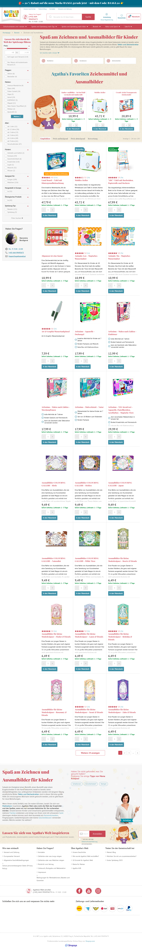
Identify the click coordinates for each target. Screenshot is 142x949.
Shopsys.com (90, 941)
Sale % (128, 26)
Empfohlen (45, 138)
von (5, 48)
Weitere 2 (17, 116)
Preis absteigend (78, 138)
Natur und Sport (112, 26)
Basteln (97, 26)
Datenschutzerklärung (89, 842)
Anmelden (97, 833)
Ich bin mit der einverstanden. (89, 841)
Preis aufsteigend (60, 138)
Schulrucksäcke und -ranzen (15, 26)
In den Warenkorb (73, 129)
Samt (61, 813)
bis (29, 48)
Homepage (6, 33)
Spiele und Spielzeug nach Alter (75, 26)
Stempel (103, 784)
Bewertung (93, 138)
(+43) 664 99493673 (33, 17)
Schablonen (77, 784)
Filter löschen (17, 218)
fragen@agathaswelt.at (17, 256)
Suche (88, 16)
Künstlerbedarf (90, 784)
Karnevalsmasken (51, 815)
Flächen (12, 813)
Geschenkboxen (45, 817)
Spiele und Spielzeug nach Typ (44, 26)
